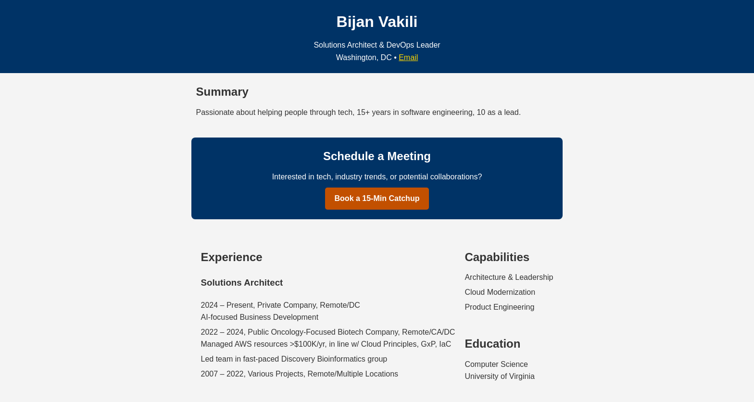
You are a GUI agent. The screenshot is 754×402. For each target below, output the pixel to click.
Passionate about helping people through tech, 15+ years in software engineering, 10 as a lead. (358, 112)
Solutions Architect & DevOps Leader (377, 45)
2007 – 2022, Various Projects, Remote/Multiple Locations (300, 374)
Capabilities (497, 257)
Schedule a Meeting (377, 156)
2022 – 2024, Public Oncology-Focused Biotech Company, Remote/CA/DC (328, 332)
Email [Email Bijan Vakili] (408, 57)
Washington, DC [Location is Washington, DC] (364, 57)
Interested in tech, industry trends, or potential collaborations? (377, 177)
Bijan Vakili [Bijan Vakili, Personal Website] (377, 21)
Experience (232, 257)
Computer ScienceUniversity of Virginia (500, 370)
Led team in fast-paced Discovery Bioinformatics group (294, 359)
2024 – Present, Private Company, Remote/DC (280, 305)
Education (492, 343)
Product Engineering (499, 307)
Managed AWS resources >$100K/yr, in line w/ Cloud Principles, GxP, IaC (326, 344)
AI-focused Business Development (260, 317)
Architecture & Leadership (509, 277)
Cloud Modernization (500, 292)
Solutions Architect (242, 282)
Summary (222, 91)
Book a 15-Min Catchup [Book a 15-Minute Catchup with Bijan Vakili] (377, 198)
